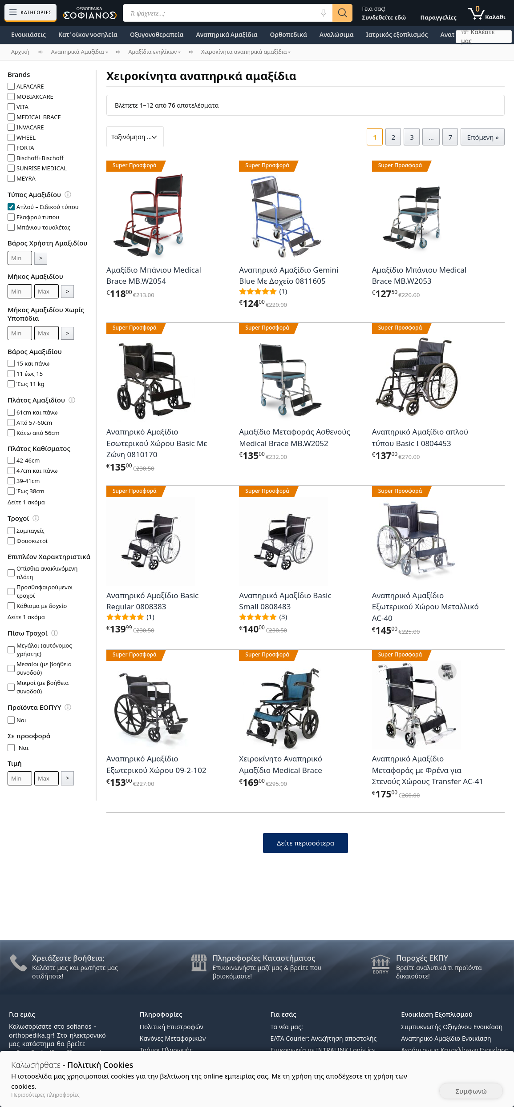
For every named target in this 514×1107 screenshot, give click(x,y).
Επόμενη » (483, 137)
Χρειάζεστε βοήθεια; (68, 958)
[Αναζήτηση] (342, 13)
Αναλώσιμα (337, 34)
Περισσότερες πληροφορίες (45, 1095)
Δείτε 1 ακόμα (26, 502)
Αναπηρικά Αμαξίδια (226, 34)
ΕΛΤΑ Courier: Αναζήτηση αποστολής (324, 1038)
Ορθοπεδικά (288, 34)
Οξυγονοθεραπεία (156, 34)
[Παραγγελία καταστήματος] (135, 136)
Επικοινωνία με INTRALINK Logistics (323, 1050)
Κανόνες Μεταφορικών (173, 1038)
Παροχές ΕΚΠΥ (422, 958)
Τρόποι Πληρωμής (166, 1050)
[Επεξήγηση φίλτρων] (72, 196)
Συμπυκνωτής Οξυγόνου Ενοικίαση (451, 1026)
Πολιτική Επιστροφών (171, 1026)
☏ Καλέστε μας (477, 36)
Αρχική (20, 52)
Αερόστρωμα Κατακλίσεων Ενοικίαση (455, 1050)
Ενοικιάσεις (28, 34)
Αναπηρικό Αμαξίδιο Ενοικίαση (446, 1038)
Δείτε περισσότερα (305, 842)
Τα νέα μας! (287, 1026)
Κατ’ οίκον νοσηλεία (87, 34)
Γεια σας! (384, 12)
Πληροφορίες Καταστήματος (264, 958)
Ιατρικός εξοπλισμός (397, 34)
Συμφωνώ (471, 1091)
